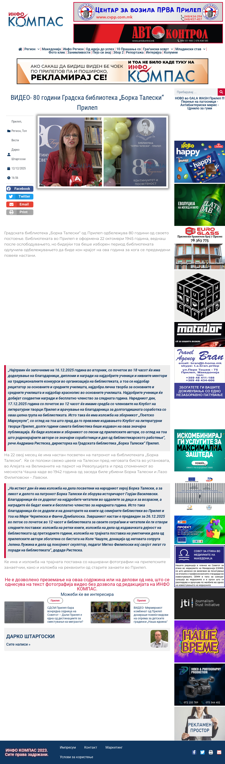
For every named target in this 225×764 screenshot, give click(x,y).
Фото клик (57, 52)
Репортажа (135, 52)
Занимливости (78, 52)
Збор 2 (118, 52)
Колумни (171, 52)
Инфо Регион (73, 49)
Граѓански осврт (158, 49)
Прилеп (16, 121)
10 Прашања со (128, 49)
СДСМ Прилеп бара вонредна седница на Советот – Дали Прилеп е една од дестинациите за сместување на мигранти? (65, 614)
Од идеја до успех (100, 49)
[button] (19, 189)
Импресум (68, 747)
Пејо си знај (102, 52)
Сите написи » (18, 644)
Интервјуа (154, 52)
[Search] (221, 92)
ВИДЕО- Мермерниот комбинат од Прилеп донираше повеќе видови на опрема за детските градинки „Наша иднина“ (151, 614)
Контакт (90, 747)
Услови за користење (76, 757)
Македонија (51, 49)
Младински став (190, 49)
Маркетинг (114, 747)
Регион (32, 49)
